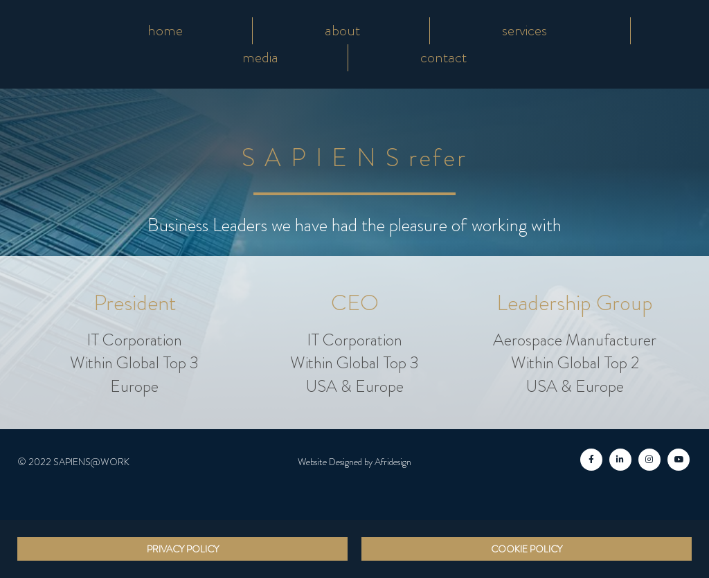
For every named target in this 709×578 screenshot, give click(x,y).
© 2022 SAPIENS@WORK (73, 462)
